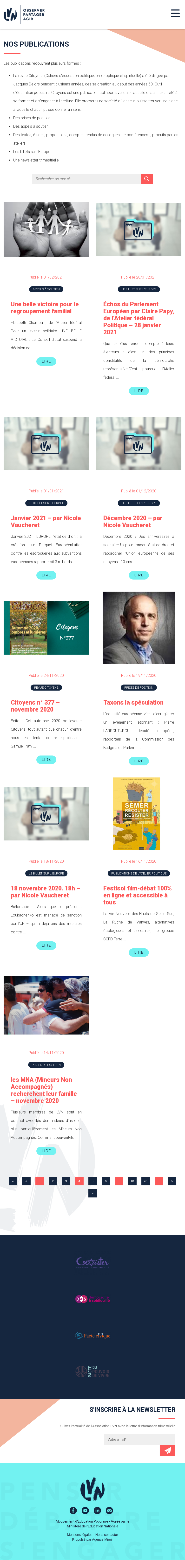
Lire (46, 361)
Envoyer (167, 1450)
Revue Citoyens (46, 687)
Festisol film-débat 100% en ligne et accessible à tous (137, 895)
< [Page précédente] (26, 1181)
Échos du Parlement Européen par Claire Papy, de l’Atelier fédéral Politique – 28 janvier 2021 (138, 318)
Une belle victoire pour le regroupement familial (45, 308)
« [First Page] (13, 1181)
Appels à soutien (46, 289)
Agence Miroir (102, 1539)
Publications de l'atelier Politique (138, 873)
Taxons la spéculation (133, 702)
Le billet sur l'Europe (138, 289)
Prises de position (138, 687)
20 (145, 1181)
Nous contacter (106, 1535)
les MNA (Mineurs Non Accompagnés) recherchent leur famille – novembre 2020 (44, 1090)
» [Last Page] (92, 1193)
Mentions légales (79, 1535)
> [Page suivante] (172, 1181)
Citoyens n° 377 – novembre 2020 (35, 706)
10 (132, 1181)
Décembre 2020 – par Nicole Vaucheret (132, 522)
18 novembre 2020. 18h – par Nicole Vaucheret (45, 892)
